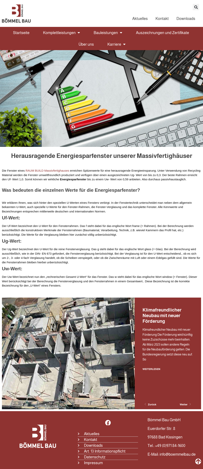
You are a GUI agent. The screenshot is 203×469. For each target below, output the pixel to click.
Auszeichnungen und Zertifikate (162, 33)
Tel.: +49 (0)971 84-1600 (166, 445)
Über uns (86, 44)
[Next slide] (184, 404)
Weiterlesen (151, 368)
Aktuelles (140, 18)
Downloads (185, 18)
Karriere (116, 44)
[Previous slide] (151, 404)
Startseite (21, 33)
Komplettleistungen (61, 33)
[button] (196, 7)
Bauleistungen (108, 33)
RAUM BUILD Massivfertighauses (47, 170)
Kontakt (162, 18)
